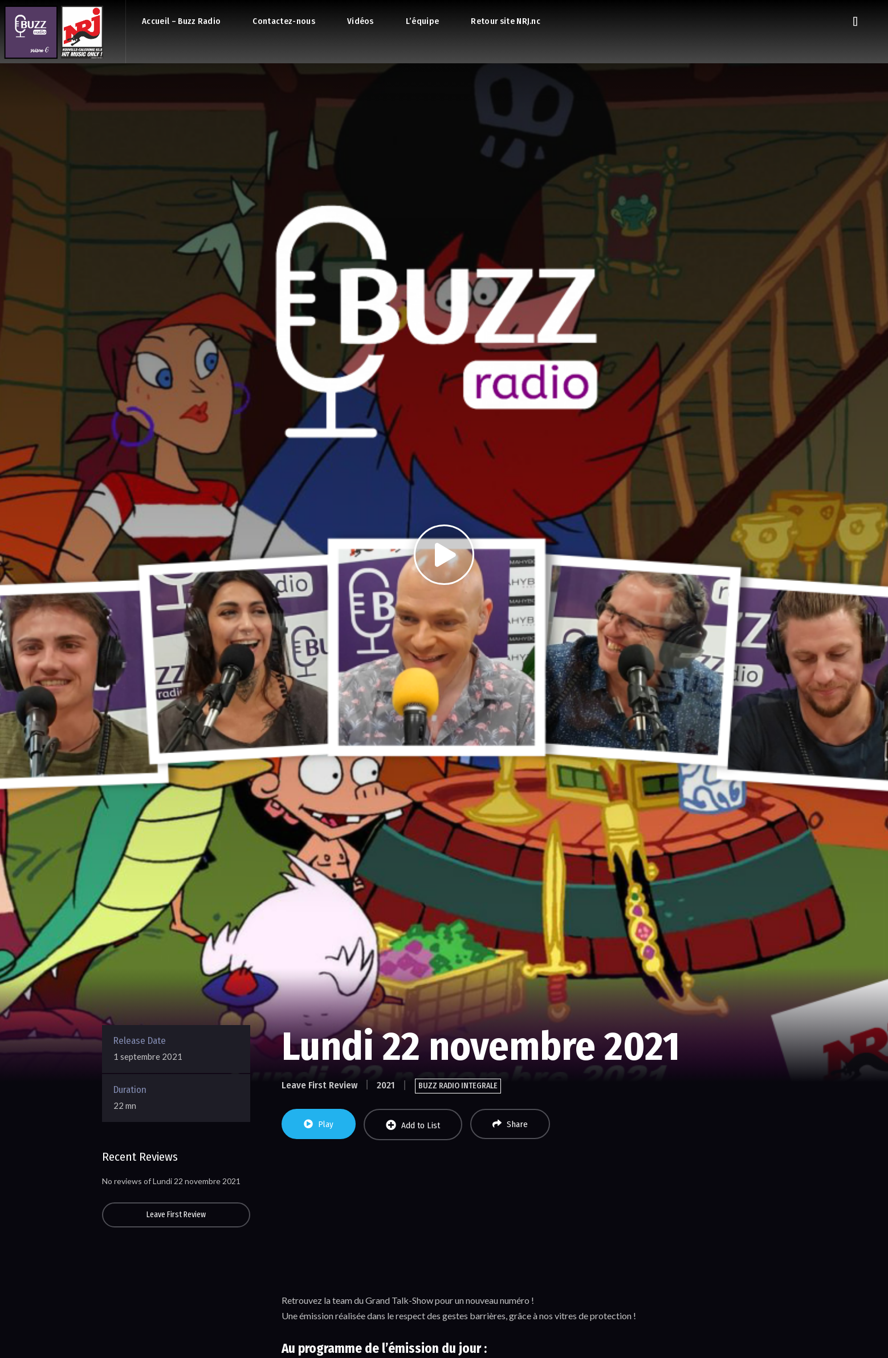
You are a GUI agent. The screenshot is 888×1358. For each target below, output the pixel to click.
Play (318, 1124)
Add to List (413, 1125)
